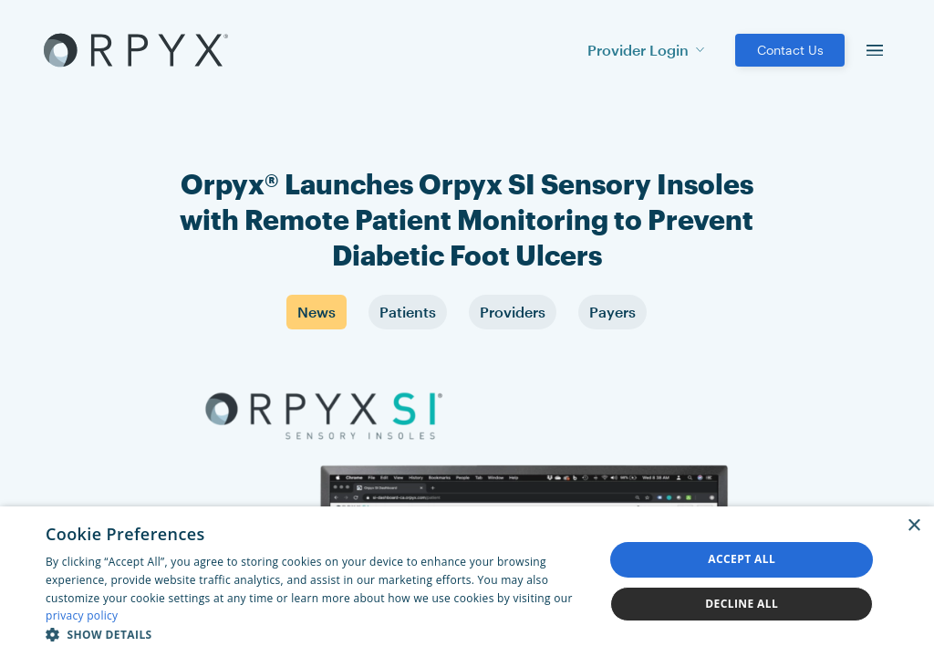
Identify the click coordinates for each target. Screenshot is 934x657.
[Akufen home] (136, 50)
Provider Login (645, 49)
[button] (316, 634)
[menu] (875, 50)
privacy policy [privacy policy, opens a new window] (82, 615)
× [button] (913, 526)
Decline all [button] (741, 603)
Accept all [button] (741, 559)
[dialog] (467, 581)
